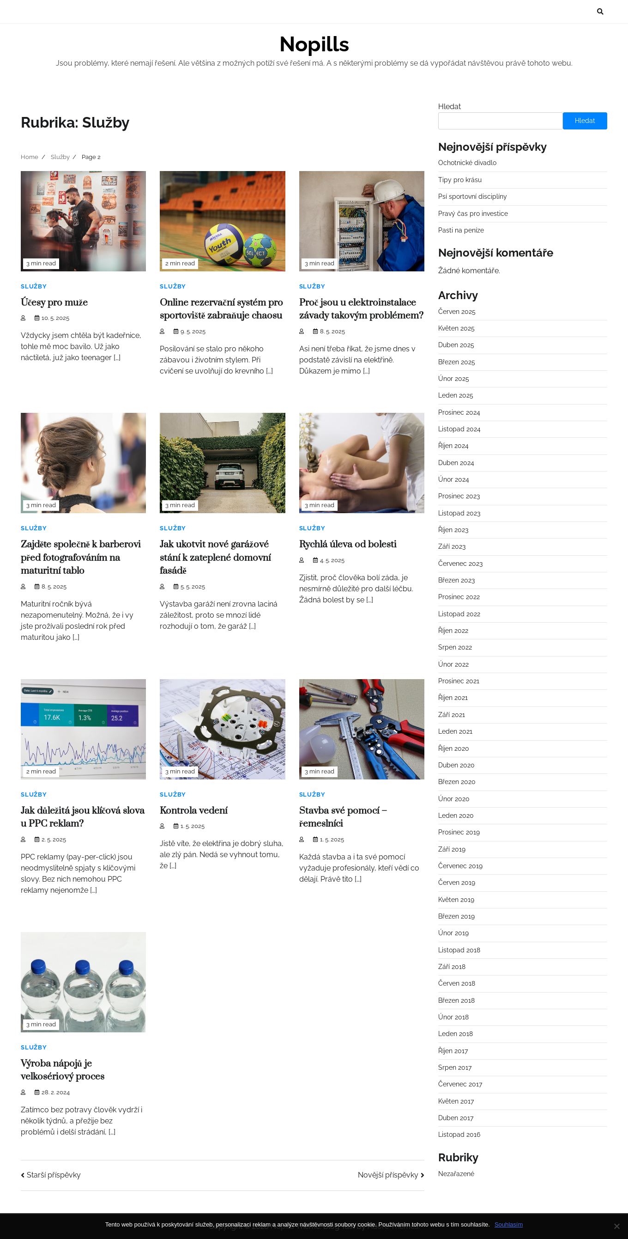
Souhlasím (509, 1224)
